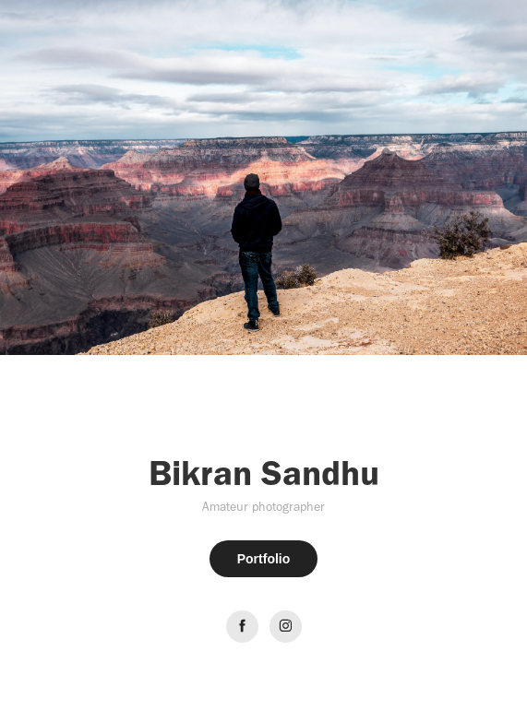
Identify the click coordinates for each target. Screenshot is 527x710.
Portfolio (264, 558)
